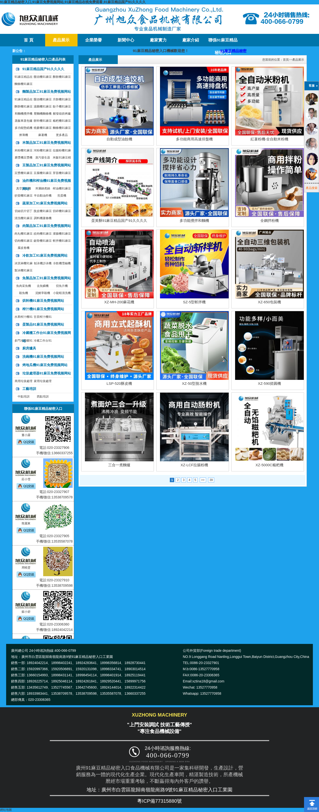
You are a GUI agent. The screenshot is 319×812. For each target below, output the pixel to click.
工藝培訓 (29, 389)
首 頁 (28, 40)
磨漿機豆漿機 (23, 157)
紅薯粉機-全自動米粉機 (270, 139)
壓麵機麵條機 (43, 113)
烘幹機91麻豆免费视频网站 (43, 301)
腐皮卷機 (23, 248)
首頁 (286, 59)
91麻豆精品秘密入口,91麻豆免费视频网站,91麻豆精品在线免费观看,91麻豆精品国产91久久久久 (73, 2)
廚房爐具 (29, 348)
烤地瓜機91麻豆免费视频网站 (44, 365)
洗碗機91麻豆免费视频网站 (43, 357)
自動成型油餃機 (119, 139)
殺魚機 (23, 293)
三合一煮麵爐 (119, 465)
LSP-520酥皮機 (119, 383)
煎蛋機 (61, 195)
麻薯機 (42, 135)
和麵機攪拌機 (23, 113)
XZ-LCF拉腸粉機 (194, 465)
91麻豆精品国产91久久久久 (43, 69)
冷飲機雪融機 (62, 263)
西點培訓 (43, 396)
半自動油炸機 (43, 195)
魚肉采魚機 (23, 286)
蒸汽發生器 (42, 157)
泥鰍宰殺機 (42, 293)
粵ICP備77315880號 (159, 801)
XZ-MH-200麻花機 (119, 302)
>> (203, 480)
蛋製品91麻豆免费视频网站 (43, 324)
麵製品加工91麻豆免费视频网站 (46, 91)
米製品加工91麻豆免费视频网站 (46, 143)
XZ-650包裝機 (269, 302)
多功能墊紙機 (23, 128)
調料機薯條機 (43, 218)
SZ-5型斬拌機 (194, 302)
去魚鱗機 (43, 286)
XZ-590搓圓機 (269, 383)
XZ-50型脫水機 (194, 383)
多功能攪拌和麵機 (194, 220)
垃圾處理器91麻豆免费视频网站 (46, 373)
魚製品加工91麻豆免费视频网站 (46, 278)
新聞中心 (126, 40)
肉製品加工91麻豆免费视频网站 (46, 226)
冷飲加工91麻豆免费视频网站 (44, 255)
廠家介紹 (190, 40)
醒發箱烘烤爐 (62, 113)
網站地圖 (6, 810)
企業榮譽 (93, 40)
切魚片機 (62, 286)
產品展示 (61, 40)
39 (211, 480)
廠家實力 (158, 40)
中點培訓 (23, 396)
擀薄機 (23, 135)
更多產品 (62, 135)
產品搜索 (312, 188)
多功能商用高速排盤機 (194, 139)
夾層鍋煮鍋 (42, 188)
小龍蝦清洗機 (62, 293)
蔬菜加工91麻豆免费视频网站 (44, 203)
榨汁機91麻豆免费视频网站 (43, 309)
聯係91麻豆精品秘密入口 (223, 42)
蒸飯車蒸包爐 (23, 120)
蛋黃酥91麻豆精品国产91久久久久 (119, 220)
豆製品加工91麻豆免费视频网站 (46, 165)
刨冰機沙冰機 (43, 263)
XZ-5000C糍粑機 (269, 465)
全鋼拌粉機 (269, 220)
